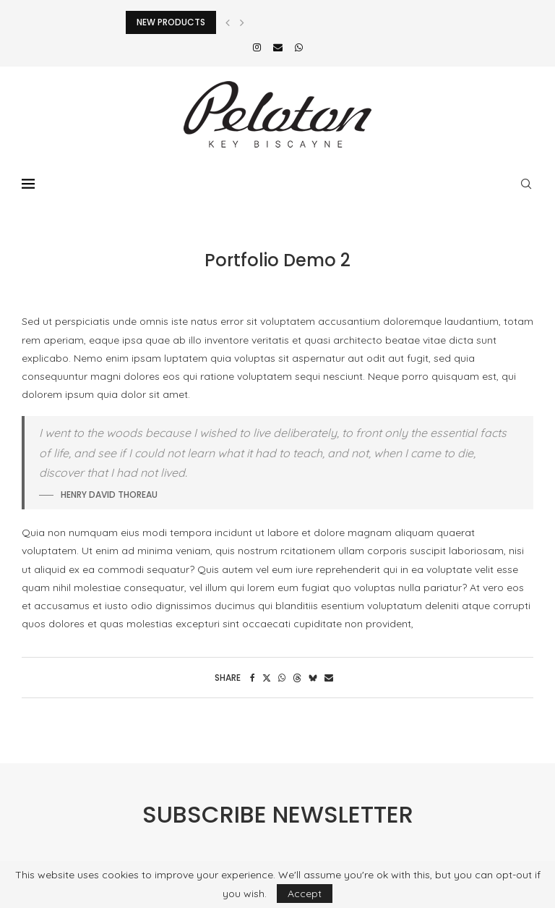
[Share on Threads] (297, 677)
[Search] (526, 184)
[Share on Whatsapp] (281, 677)
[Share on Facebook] (252, 677)
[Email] (278, 47)
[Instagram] (257, 47)
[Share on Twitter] (266, 677)
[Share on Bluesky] (313, 677)
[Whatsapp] (299, 47)
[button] (227, 22)
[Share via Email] (328, 677)
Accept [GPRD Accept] (305, 893)
